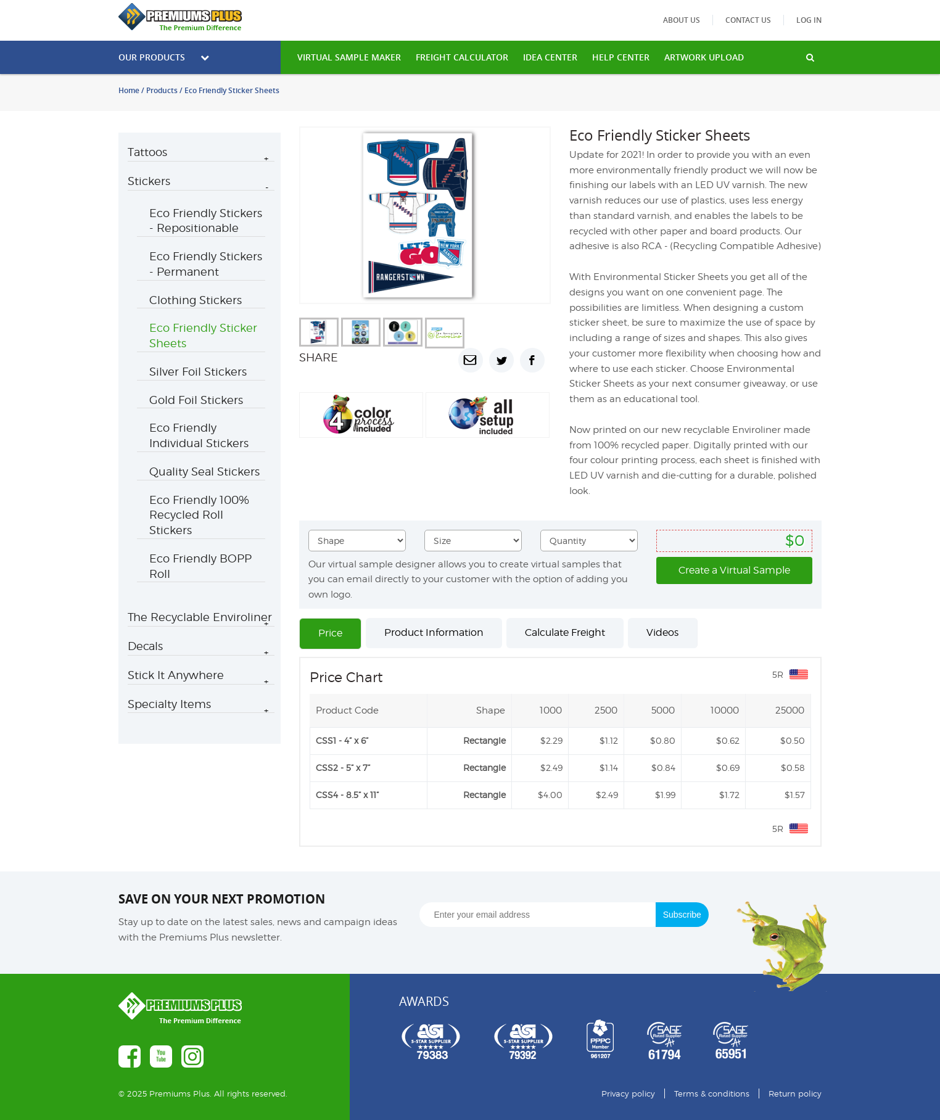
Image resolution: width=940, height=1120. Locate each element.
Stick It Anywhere (176, 675)
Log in (809, 20)
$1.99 (665, 794)
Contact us (748, 20)
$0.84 (663, 767)
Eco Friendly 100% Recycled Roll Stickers (199, 515)
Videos (662, 632)
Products (162, 90)
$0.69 (728, 767)
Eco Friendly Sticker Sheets (203, 335)
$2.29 (551, 740)
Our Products (163, 57)
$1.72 (729, 794)
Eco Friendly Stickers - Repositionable (205, 221)
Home (128, 90)
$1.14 (609, 767)
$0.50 (792, 740)
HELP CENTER (620, 57)
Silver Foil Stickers (198, 371)
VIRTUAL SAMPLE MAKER (349, 57)
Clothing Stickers (195, 300)
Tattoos (147, 152)
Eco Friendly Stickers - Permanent (205, 264)
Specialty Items (169, 704)
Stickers (149, 181)
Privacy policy (628, 1093)
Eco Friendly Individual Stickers (199, 435)
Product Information (434, 632)
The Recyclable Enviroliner (200, 617)
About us (681, 20)
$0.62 (728, 740)
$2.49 (551, 767)
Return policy (795, 1093)
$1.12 (609, 740)
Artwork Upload (704, 57)
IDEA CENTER (550, 57)
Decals (145, 646)
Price (330, 633)
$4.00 (550, 794)
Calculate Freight (565, 632)
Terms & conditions (711, 1093)
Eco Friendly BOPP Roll (200, 566)
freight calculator (462, 57)
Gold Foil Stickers (196, 399)
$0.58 (793, 767)
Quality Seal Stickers (204, 471)
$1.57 (795, 794)
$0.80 (662, 740)
